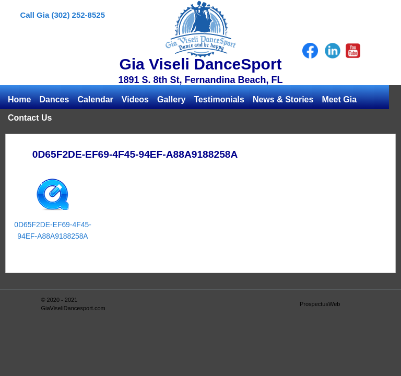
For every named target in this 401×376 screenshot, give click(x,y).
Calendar (95, 99)
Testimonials (219, 99)
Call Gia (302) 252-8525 (62, 14)
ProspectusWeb (320, 304)
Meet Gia (339, 99)
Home (19, 99)
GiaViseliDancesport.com (73, 308)
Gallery (171, 99)
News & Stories (283, 99)
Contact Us (30, 117)
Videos (135, 99)
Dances (54, 99)
